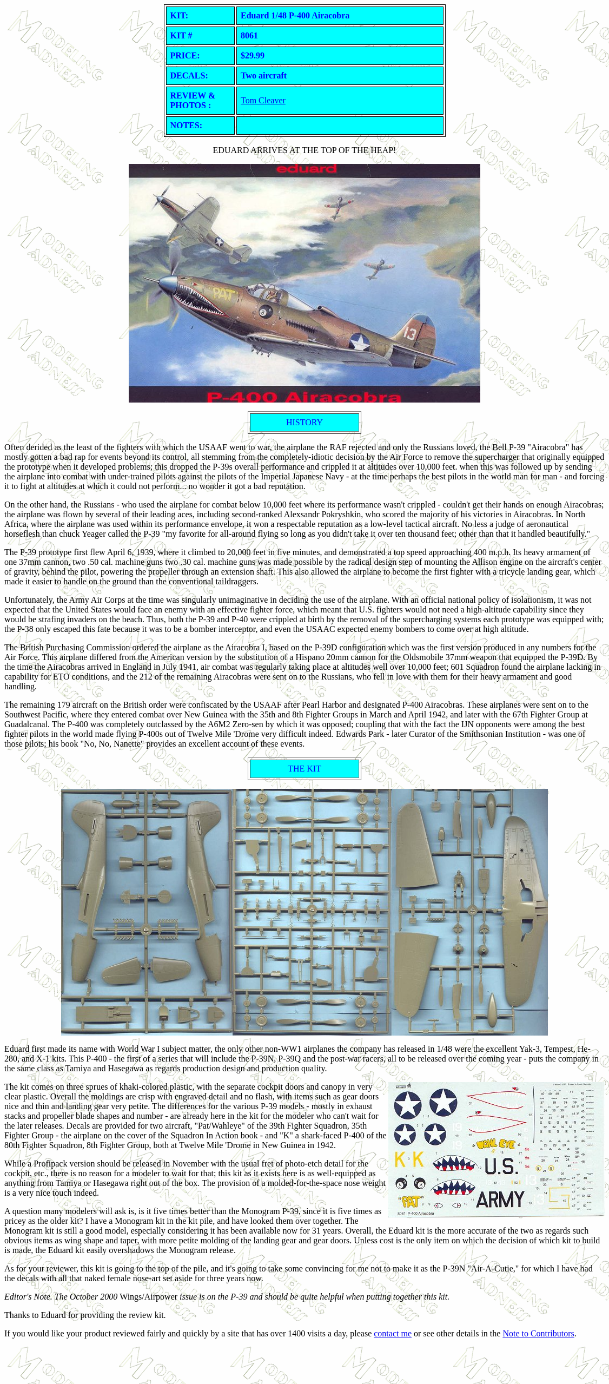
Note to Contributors (538, 1333)
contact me (393, 1333)
